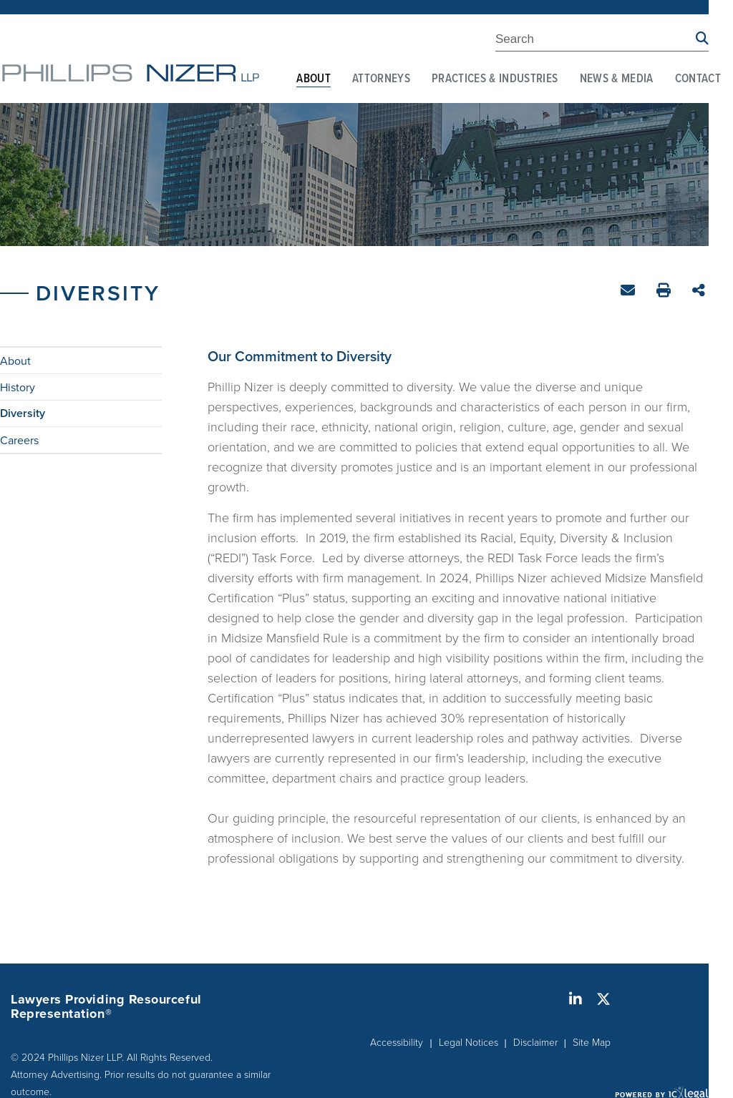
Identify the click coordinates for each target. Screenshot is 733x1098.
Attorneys (381, 79)
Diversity (22, 413)
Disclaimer (535, 1042)
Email (630, 292)
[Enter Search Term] (595, 41)
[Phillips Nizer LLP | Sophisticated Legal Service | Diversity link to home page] (130, 73)
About (313, 79)
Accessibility (396, 1042)
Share (700, 291)
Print (665, 292)
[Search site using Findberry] (702, 38)
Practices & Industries (495, 79)
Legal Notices (468, 1042)
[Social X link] (603, 999)
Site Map (592, 1042)
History (17, 387)
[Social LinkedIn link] (575, 999)
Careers (19, 440)
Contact (698, 79)
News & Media (617, 79)
